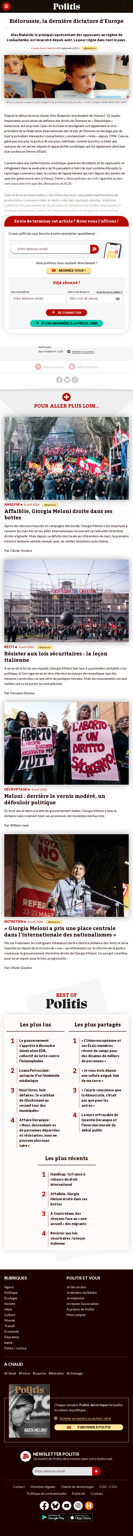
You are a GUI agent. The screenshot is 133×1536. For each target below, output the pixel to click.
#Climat (10, 1373)
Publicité (78, 1493)
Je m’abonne (75, 1298)
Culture (9, 1315)
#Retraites (56, 1373)
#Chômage (75, 1373)
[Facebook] (44, 1506)
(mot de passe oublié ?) (109, 291)
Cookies (97, 1493)
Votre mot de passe (79, 291)
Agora (8, 1287)
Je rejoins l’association (82, 1303)
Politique (11, 1292)
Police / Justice (15, 1348)
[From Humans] (89, 1506)
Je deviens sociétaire (81, 1292)
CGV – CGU (108, 1487)
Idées (8, 1309)
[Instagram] (78, 1506)
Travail (9, 1326)
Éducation (11, 1337)
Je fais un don (76, 1287)
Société (9, 1303)
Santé (8, 1342)
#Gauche (39, 1373)
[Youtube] (66, 1506)
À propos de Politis (80, 1309)
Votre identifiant (20, 291)
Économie (11, 1331)
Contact (19, 1487)
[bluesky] (55, 1506)
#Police (24, 1373)
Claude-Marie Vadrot (43, 48)
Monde (9, 1320)
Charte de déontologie (77, 1487)
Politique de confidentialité (46, 1493)
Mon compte (76, 1315)
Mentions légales (42, 1487)
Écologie (10, 1298)
